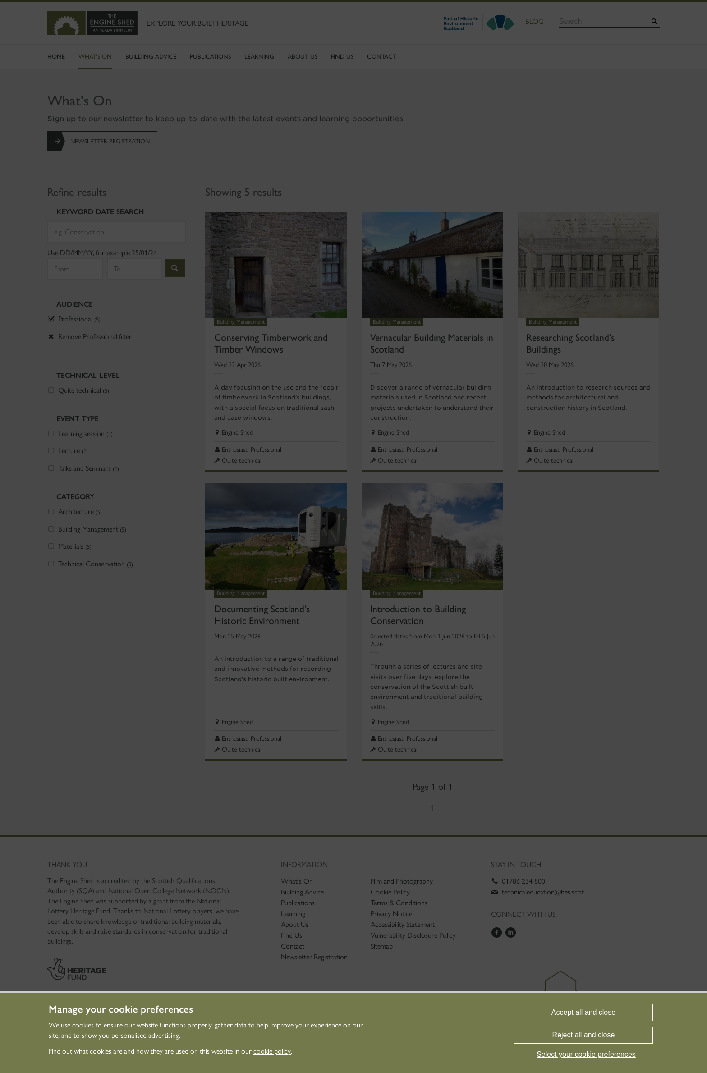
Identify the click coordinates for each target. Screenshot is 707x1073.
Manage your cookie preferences (121, 1009)
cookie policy (272, 1051)
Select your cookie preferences (586, 1054)
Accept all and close (583, 1012)
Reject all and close (583, 1035)
